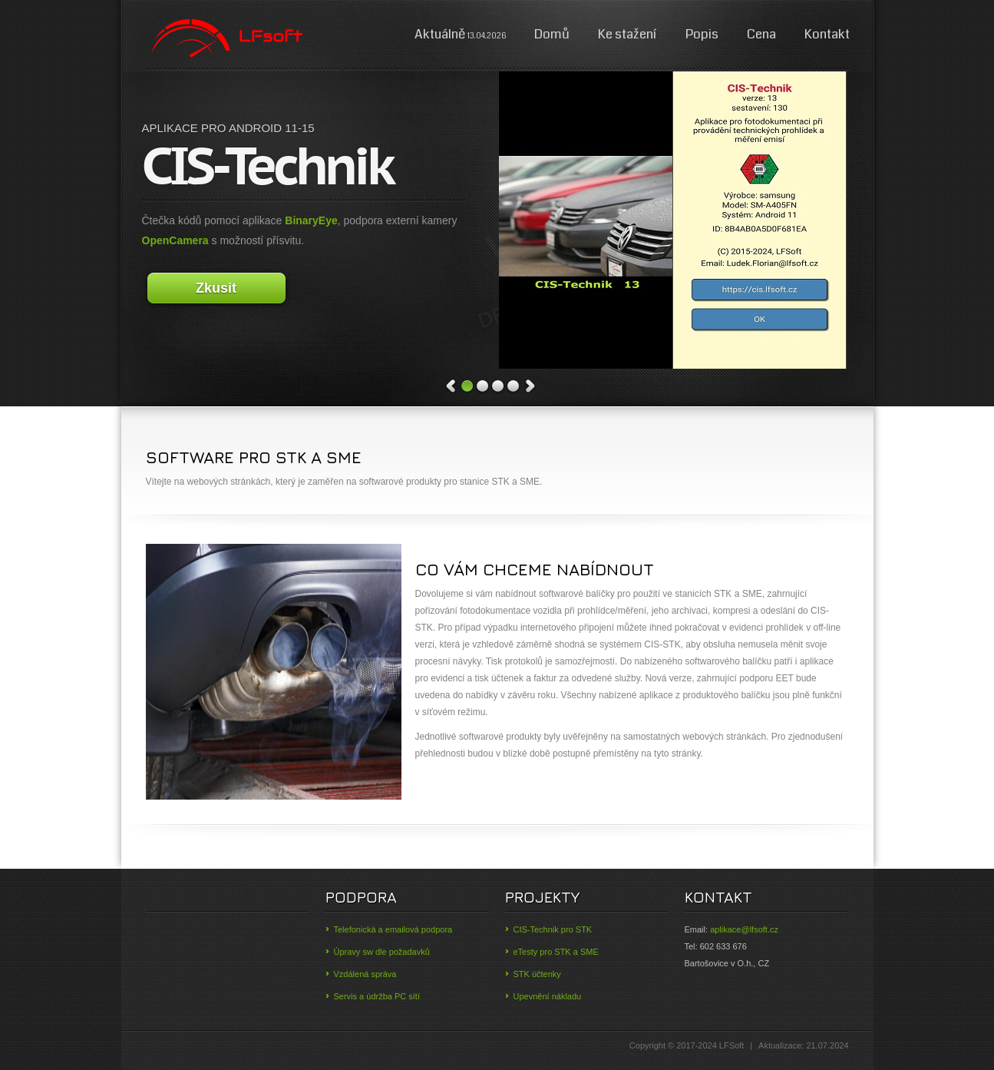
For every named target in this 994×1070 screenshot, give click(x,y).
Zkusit (216, 288)
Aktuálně (460, 34)
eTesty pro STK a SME (556, 951)
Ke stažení (628, 34)
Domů (552, 34)
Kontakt (827, 34)
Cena (761, 34)
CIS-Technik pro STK (553, 929)
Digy (225, 38)
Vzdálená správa (365, 974)
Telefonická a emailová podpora (393, 929)
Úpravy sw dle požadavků (382, 951)
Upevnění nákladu (548, 996)
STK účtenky (537, 974)
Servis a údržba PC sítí (377, 996)
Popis (701, 34)
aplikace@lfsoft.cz (744, 929)
